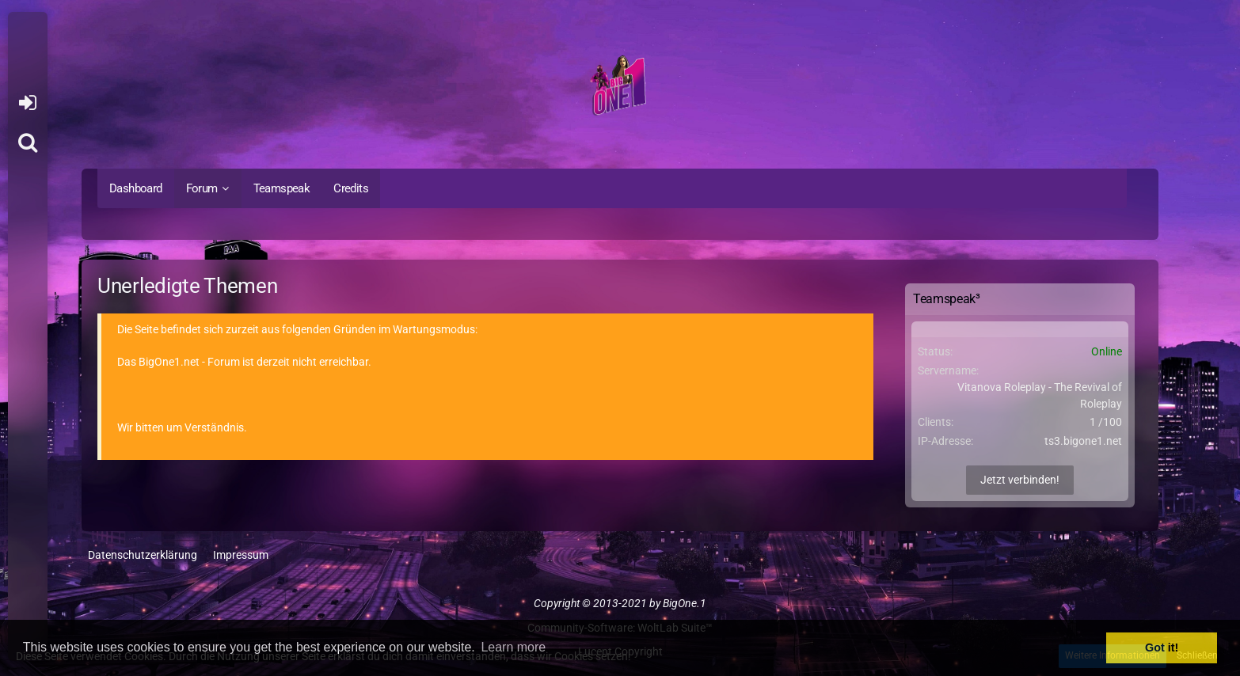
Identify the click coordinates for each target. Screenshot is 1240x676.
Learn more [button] (513, 647)
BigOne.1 (684, 603)
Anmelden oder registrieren (27, 103)
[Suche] (28, 142)
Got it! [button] (1161, 647)
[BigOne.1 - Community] (620, 88)
